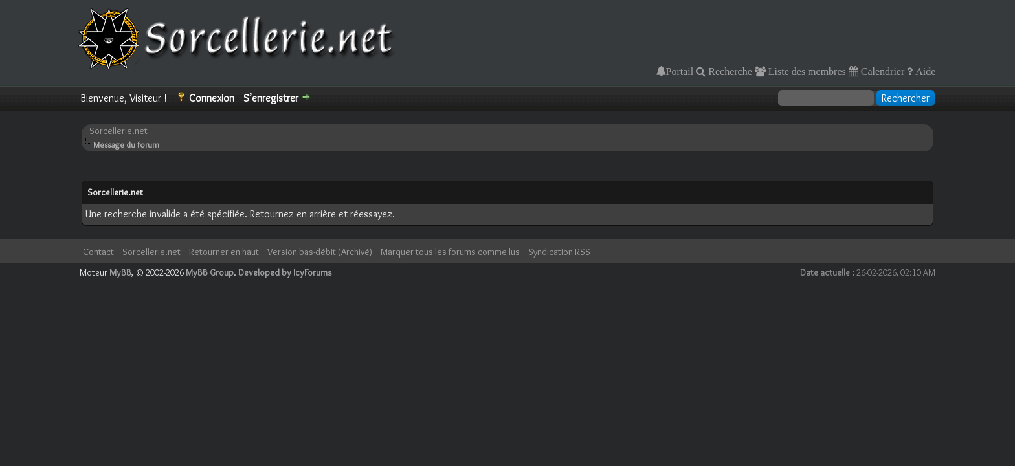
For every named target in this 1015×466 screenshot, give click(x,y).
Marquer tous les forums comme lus (450, 252)
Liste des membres (806, 71)
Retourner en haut (224, 252)
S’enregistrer (270, 98)
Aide (924, 71)
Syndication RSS (559, 252)
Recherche (729, 71)
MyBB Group (210, 272)
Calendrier (881, 71)
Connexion (211, 98)
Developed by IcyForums (285, 272)
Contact (98, 252)
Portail (680, 71)
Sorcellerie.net (118, 131)
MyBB (120, 272)
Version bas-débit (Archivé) (319, 252)
